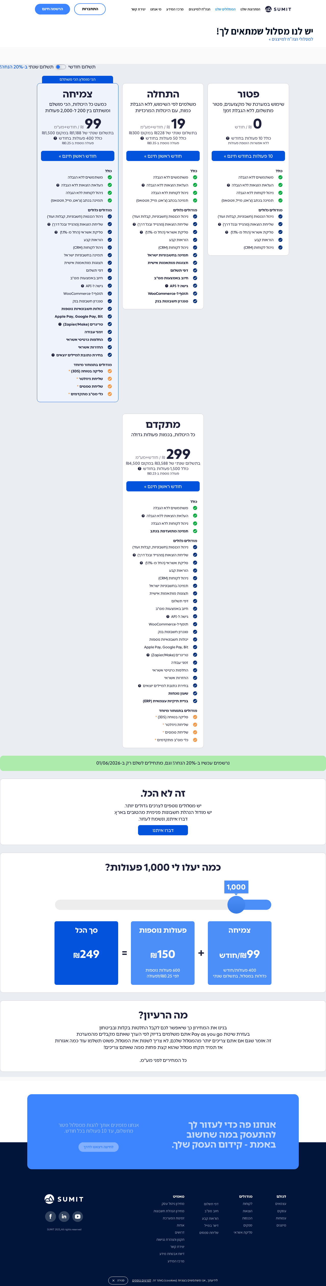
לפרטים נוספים (141, 1280)
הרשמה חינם (52, 9)
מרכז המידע (175, 9)
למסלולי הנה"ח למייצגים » (291, 39)
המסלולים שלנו (225, 9)
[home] (278, 9)
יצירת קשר (138, 9)
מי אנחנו (155, 9)
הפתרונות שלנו (250, 9)
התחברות (90, 9)
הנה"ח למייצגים (199, 9)
